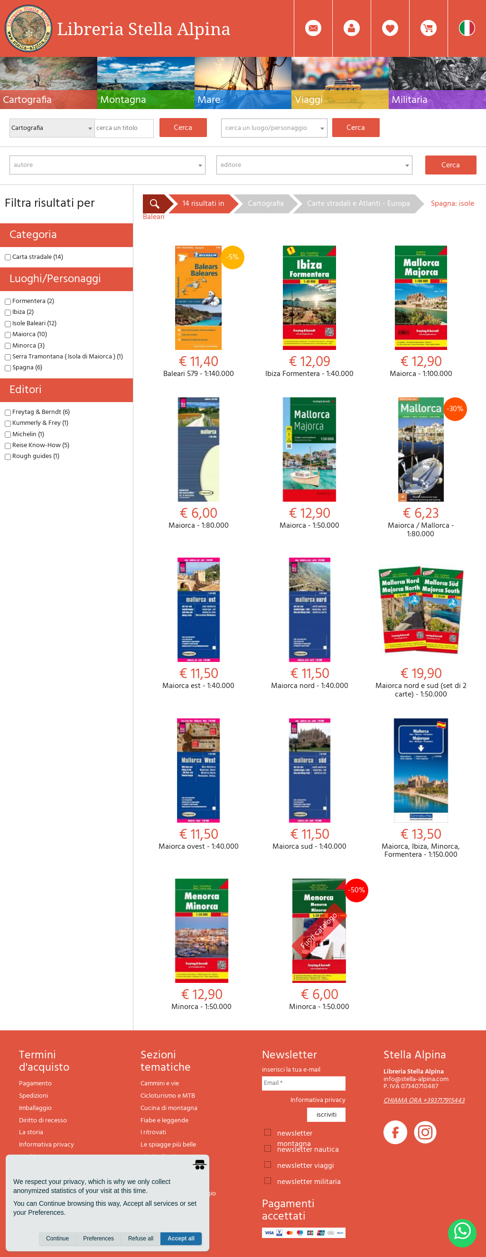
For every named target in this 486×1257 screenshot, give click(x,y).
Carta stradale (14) (34, 257)
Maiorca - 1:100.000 (421, 312)
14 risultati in (203, 204)
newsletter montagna (294, 1133)
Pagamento (35, 1084)
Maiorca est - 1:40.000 (198, 624)
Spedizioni (33, 1096)
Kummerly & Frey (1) (36, 423)
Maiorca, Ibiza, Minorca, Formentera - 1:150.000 (421, 789)
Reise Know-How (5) (37, 445)
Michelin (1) (24, 434)
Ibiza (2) (19, 312)
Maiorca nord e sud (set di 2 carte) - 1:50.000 (421, 628)
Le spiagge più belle (168, 1145)
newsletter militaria (309, 1181)
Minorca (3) (25, 345)
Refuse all (140, 1238)
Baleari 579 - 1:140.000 (198, 312)
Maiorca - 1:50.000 (309, 464)
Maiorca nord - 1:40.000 (309, 624)
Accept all (181, 1238)
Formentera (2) (29, 301)
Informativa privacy (46, 1145)
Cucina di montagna (168, 1108)
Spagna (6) (23, 367)
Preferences (98, 1238)
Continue (57, 1238)
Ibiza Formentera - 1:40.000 (309, 312)
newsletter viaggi (305, 1165)
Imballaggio (35, 1108)
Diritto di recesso (43, 1121)
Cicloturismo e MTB (167, 1096)
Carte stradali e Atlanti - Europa (358, 204)
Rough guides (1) (32, 456)
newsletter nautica (308, 1149)
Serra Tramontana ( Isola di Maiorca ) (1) (64, 356)
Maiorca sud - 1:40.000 (309, 785)
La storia (31, 1133)
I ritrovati (153, 1133)
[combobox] (274, 128)
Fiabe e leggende (164, 1121)
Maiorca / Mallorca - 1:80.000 (421, 468)
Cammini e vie (159, 1084)
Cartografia (266, 204)
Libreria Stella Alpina (144, 28)
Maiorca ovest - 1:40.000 (198, 785)
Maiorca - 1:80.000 (198, 464)
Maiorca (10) (26, 334)
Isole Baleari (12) (30, 323)
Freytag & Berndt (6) (37, 412)
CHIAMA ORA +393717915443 (424, 1100)
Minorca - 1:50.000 (201, 945)
